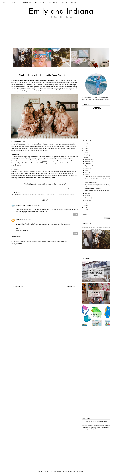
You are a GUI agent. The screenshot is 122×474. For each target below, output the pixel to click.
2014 (85, 209)
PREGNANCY (26, 2)
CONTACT (15, 2)
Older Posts (72, 287)
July (86, 170)
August (87, 168)
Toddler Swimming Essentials (96, 315)
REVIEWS (73, 2)
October (87, 163)
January (87, 200)
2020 (85, 152)
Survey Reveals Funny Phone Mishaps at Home (97, 190)
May (86, 174)
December (88, 159)
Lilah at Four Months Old (91, 182)
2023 (85, 146)
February (87, 198)
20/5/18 (38, 205)
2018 (85, 157)
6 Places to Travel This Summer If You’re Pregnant (97, 176)
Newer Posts (17, 287)
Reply (75, 214)
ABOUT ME (5, 2)
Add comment (16, 237)
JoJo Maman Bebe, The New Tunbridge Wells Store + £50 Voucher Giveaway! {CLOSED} (96, 273)
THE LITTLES (39, 2)
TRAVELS (63, 2)
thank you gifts (50, 194)
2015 (85, 207)
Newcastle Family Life (25, 205)
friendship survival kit (32, 173)
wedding (59, 194)
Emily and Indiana (61, 11)
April (86, 193)
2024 (85, 144)
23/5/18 (28, 220)
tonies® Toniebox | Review (96, 293)
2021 (85, 150)
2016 (85, 205)
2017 (85, 203)
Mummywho (20, 220)
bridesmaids (41, 194)
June (86, 172)
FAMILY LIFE (52, 2)
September (88, 166)
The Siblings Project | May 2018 (93, 188)
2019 (85, 155)
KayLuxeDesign (78, 471)
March (86, 195)
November (88, 161)
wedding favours (68, 194)
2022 (85, 148)
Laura (44, 161)
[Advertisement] (61, 33)
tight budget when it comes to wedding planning (37, 80)
